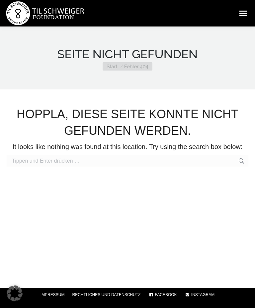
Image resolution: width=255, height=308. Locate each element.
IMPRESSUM (53, 294)
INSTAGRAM (200, 294)
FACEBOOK (162, 294)
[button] (14, 293)
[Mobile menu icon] (243, 13)
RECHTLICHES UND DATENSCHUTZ (106, 294)
